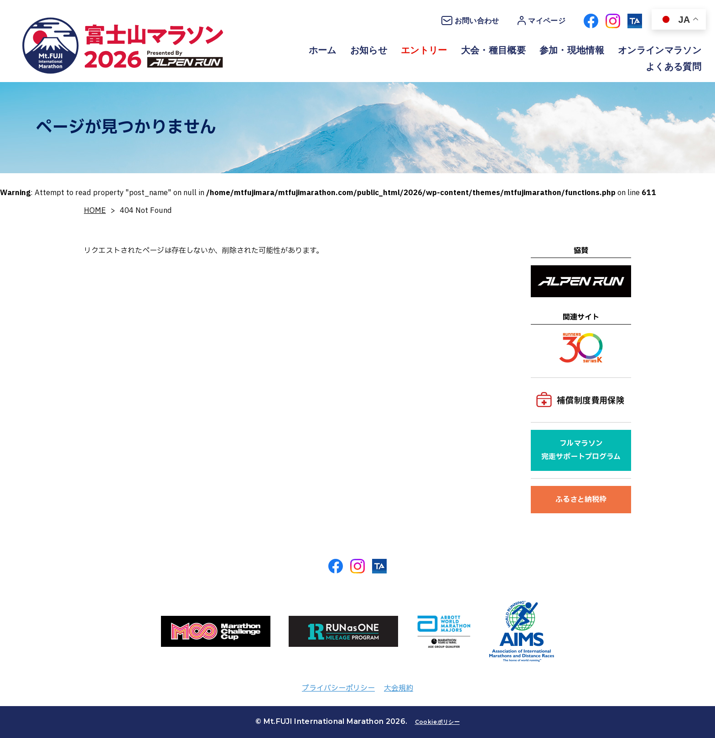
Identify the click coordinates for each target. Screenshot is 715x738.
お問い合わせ (470, 20)
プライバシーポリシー (338, 688)
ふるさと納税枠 (580, 499)
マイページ (541, 20)
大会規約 (398, 688)
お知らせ (368, 50)
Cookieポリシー (437, 721)
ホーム (323, 50)
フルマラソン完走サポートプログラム (581, 450)
